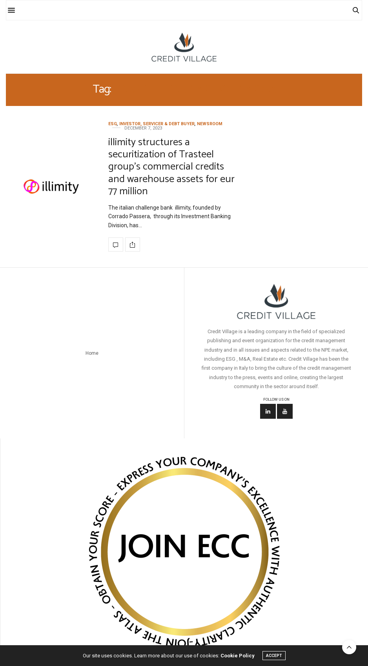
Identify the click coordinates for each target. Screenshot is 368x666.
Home (92, 353)
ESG (112, 124)
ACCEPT (274, 655)
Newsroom (209, 124)
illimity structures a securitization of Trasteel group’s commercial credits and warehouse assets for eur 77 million (171, 167)
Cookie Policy (237, 656)
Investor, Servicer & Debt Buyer (157, 124)
